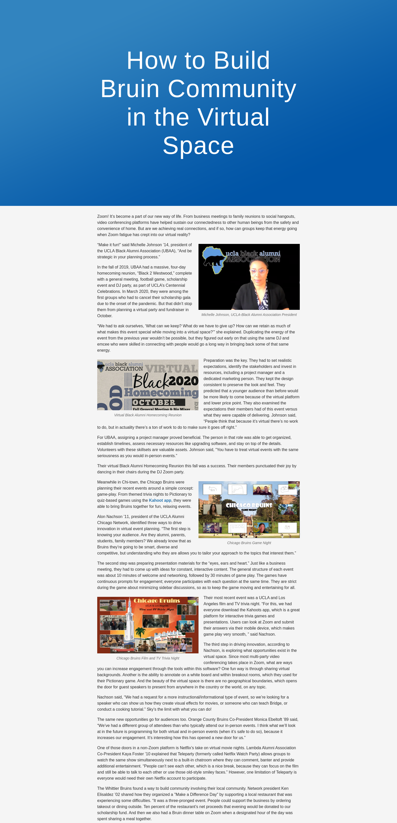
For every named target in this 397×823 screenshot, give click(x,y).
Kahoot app (160, 500)
